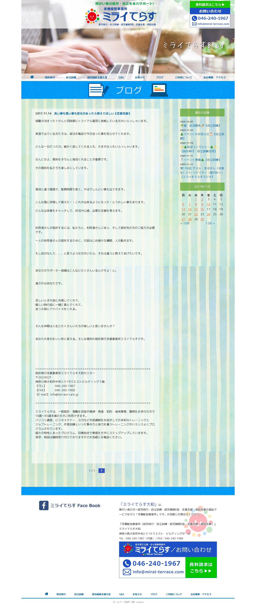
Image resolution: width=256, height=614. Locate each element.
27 (183, 219)
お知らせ (140, 77)
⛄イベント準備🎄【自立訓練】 (200, 160)
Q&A (121, 77)
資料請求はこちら (210, 4)
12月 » (210, 223)
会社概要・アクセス (214, 77)
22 (196, 214)
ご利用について (183, 77)
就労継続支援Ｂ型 (97, 77)
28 (189, 219)
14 (189, 209)
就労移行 (50, 77)
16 (202, 209)
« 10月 (185, 223)
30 (202, 219)
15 (196, 209)
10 (208, 204)
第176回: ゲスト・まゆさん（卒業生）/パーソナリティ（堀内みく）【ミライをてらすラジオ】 (202, 172)
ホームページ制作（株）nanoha (128, 601)
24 (208, 214)
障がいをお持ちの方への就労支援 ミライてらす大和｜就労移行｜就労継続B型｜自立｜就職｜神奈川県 (120, 14)
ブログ (160, 77)
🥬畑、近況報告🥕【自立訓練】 (200, 126)
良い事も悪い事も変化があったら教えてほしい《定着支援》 (92, 113)
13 (183, 209)
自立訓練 (71, 77)
